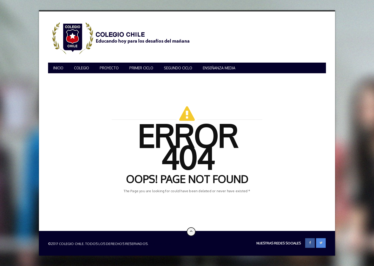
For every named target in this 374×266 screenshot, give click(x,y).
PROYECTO (109, 68)
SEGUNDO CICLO (178, 68)
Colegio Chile (161, 244)
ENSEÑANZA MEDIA (219, 68)
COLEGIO (81, 68)
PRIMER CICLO (141, 68)
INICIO (58, 68)
